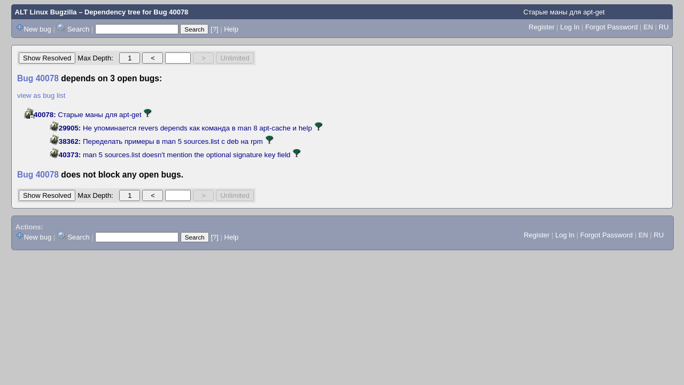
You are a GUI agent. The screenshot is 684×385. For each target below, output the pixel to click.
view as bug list (41, 95)
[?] (214, 29)
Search (78, 29)
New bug (37, 29)
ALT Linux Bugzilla (46, 12)
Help (231, 29)
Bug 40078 (170, 12)
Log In (569, 27)
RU (664, 27)
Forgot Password (611, 27)
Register (541, 27)
